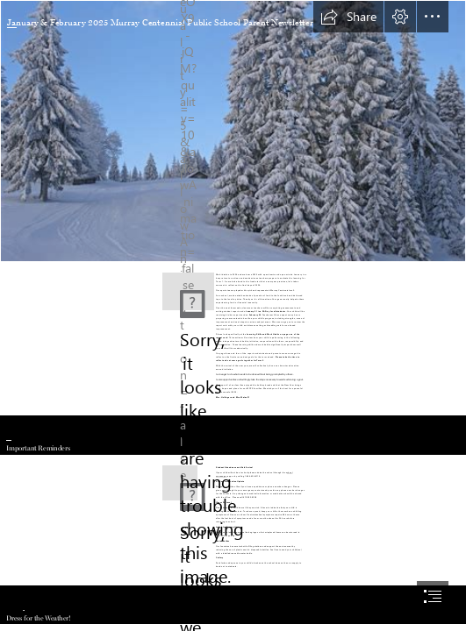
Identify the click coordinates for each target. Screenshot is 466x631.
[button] (348, 16)
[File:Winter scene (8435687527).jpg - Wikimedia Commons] (233, 131)
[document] (233, 315)
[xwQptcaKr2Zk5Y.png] (188, 291)
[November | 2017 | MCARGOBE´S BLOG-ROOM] (175, 479)
